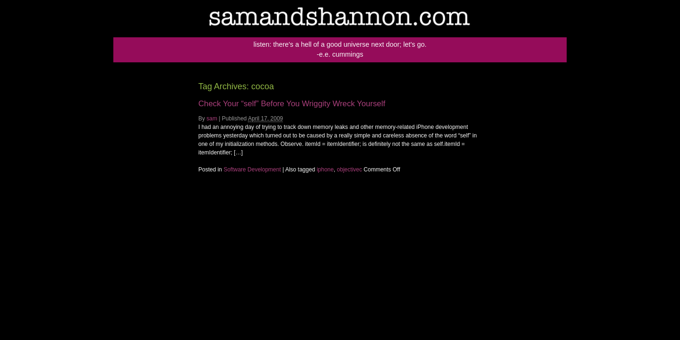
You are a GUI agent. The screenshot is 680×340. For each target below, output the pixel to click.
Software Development (251, 169)
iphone (325, 169)
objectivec (349, 169)
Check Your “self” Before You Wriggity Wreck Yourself (291, 103)
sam (211, 118)
